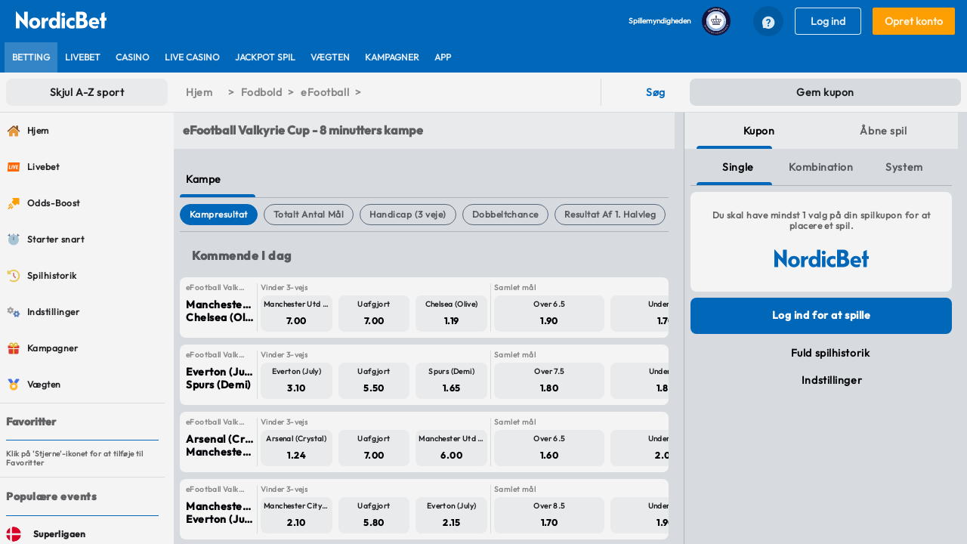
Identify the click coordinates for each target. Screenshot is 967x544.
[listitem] (31, 57)
